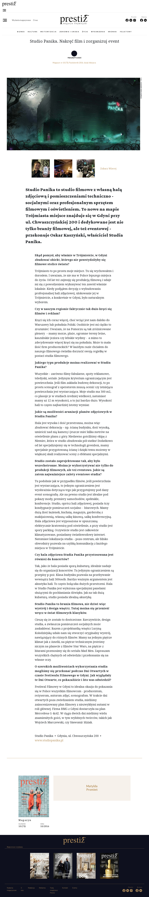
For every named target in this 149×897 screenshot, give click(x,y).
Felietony (126, 31)
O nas (35, 20)
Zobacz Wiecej (108, 168)
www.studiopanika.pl (49, 740)
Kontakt (65, 888)
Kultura (33, 31)
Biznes (21, 31)
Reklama (42, 888)
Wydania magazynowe (21, 20)
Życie (85, 31)
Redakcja (31, 888)
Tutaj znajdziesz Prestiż (54, 890)
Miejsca (92, 62)
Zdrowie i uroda (69, 31)
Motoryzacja (48, 31)
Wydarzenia (98, 31)
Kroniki (112, 31)
